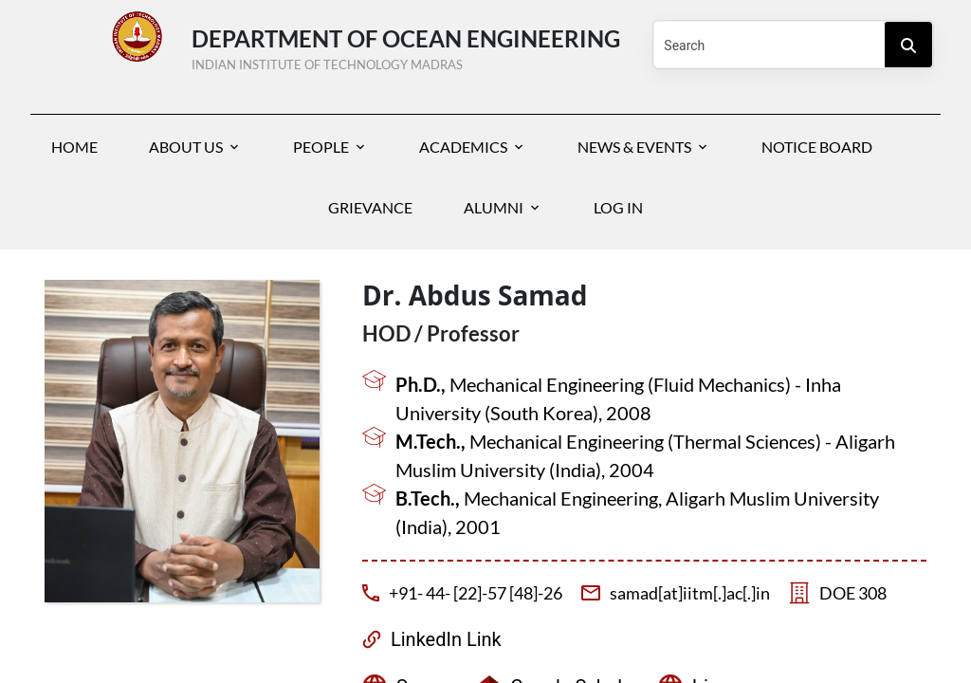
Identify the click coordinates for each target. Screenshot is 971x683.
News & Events (634, 147)
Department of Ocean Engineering (406, 45)
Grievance (370, 207)
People (321, 147)
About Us (186, 147)
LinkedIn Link (446, 639)
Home (74, 147)
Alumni (493, 207)
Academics (463, 147)
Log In (618, 207)
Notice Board (816, 147)
